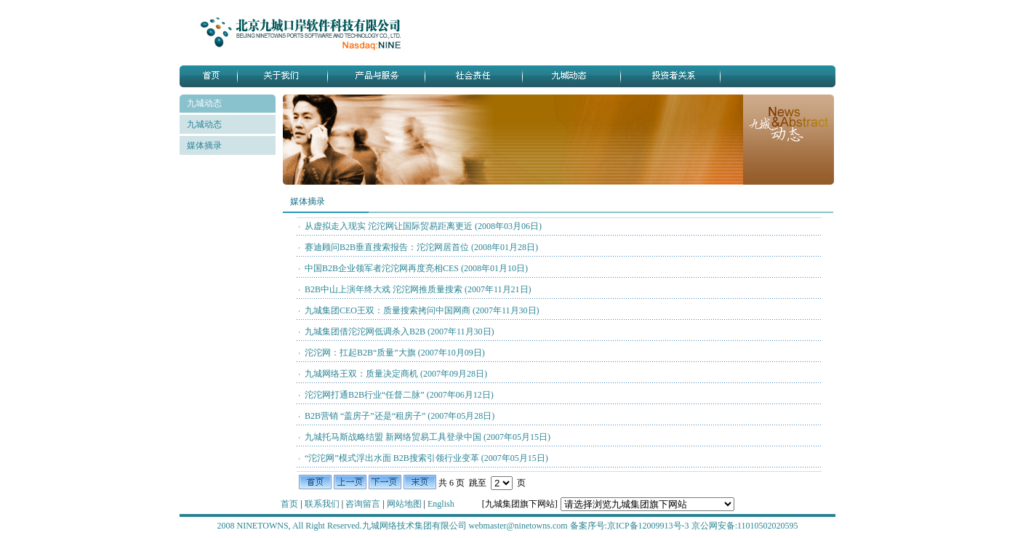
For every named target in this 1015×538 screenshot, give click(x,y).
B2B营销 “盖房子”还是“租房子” (399, 416)
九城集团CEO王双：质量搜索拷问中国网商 (422, 310)
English (441, 504)
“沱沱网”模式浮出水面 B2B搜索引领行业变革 (426, 458)
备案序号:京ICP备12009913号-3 (629, 526)
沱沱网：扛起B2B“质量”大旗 (395, 353)
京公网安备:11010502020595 (744, 526)
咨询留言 (363, 504)
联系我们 (323, 504)
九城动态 (204, 124)
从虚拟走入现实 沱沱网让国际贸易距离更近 (423, 226)
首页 (290, 504)
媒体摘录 (204, 145)
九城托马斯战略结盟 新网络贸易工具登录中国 (427, 437)
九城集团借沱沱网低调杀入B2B (399, 331)
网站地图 (405, 504)
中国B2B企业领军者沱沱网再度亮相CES (416, 268)
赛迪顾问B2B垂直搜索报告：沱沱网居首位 (421, 247)
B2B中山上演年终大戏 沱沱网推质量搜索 (418, 289)
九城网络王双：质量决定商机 (396, 374)
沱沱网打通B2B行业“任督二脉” (399, 395)
